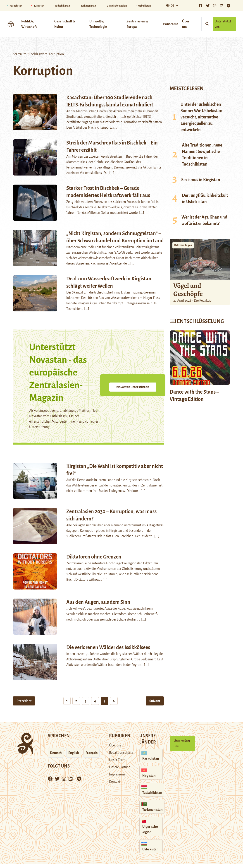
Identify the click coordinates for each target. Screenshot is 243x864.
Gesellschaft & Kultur (64, 24)
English (73, 753)
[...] (119, 127)
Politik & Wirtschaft (29, 24)
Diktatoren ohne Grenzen (93, 557)
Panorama (171, 24)
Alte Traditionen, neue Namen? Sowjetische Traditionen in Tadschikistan (202, 154)
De (169, 5)
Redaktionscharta (121, 752)
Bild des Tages (183, 245)
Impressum (117, 774)
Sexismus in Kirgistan (200, 180)
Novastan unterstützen (132, 387)
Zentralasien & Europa (137, 24)
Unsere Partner (119, 767)
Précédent (24, 701)
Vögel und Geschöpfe (188, 289)
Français (92, 753)
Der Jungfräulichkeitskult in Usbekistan (205, 198)
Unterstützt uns (222, 24)
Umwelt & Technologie (98, 24)
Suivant (154, 701)
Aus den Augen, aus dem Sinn (98, 602)
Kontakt (114, 781)
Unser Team (117, 760)
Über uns (185, 24)
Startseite (19, 54)
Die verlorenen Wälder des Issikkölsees (108, 647)
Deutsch (56, 753)
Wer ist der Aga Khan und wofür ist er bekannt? (204, 220)
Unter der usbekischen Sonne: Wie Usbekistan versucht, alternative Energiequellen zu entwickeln (201, 117)
